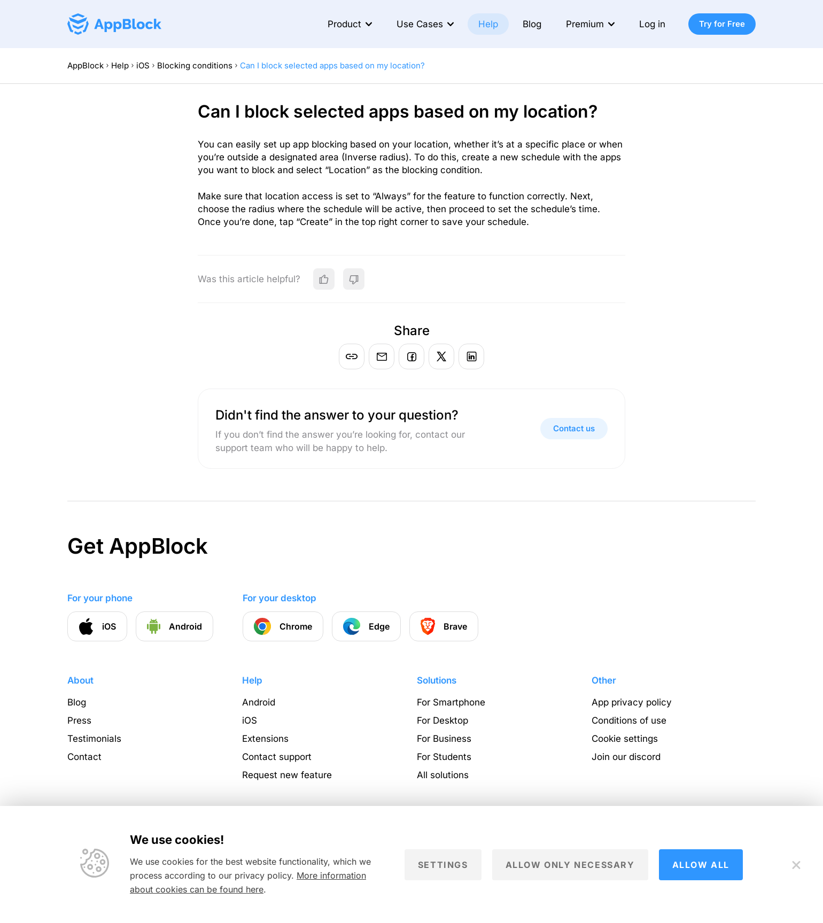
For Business (444, 738)
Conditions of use (629, 720)
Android (258, 702)
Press (79, 720)
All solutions (443, 775)
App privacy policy (632, 702)
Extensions (265, 738)
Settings (443, 864)
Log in (652, 24)
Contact (84, 756)
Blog (532, 24)
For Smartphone (451, 702)
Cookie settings (625, 738)
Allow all (700, 864)
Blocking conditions (194, 65)
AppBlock (85, 65)
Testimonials (94, 738)
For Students (444, 756)
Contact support (277, 756)
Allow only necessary (570, 864)
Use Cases (420, 24)
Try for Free (722, 24)
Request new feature (287, 775)
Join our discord (626, 756)
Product (344, 24)
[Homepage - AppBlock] (114, 24)
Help (488, 24)
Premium (585, 24)
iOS (143, 65)
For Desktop (442, 720)
